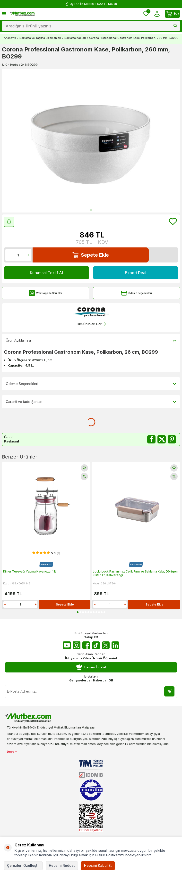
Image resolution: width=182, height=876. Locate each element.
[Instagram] (76, 645)
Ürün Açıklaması (91, 340)
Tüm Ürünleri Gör (91, 324)
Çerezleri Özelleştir (23, 865)
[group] (91, 140)
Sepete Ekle (90, 255)
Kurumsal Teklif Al (46, 272)
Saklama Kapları (75, 38)
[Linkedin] (115, 645)
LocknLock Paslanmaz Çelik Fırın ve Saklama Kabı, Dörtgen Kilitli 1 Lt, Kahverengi (135, 573)
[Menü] (4, 13)
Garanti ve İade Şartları (91, 401)
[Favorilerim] (146, 14)
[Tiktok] (96, 645)
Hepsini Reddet (62, 865)
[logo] (22, 13)
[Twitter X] (106, 645)
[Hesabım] (157, 14)
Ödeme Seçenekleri (136, 293)
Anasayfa (10, 38)
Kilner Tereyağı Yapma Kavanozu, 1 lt (29, 571)
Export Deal (135, 272)
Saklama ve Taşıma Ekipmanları (40, 38)
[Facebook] (86, 645)
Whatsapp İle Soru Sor (45, 293)
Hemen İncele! (91, 667)
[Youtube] (67, 645)
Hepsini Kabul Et (98, 865)
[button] (91, 210)
